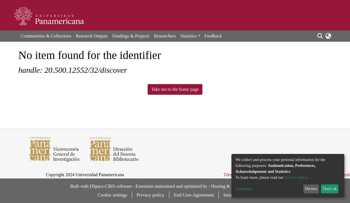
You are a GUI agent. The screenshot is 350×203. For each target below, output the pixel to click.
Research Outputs (92, 36)
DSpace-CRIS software (110, 186)
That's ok (329, 189)
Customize (243, 189)
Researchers (165, 36)
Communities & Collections (46, 36)
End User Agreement (194, 195)
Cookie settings (112, 195)
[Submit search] (319, 36)
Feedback (213, 36)
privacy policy (296, 177)
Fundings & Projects (131, 36)
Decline (311, 189)
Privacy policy (151, 195)
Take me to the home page (175, 89)
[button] (328, 36)
